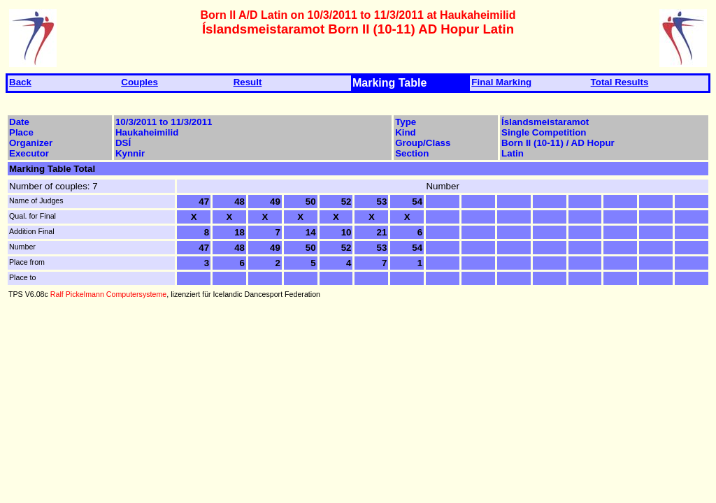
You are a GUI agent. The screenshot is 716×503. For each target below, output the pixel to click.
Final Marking (501, 82)
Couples (139, 82)
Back (20, 82)
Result (248, 82)
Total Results (620, 82)
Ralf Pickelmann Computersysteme (108, 294)
